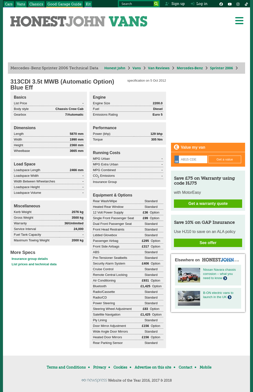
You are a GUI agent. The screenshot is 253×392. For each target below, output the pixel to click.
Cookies (120, 367)
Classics (36, 4)
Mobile (205, 367)
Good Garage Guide (64, 4)
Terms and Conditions (66, 367)
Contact (185, 367)
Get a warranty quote (208, 203)
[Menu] (239, 20)
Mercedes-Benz (190, 68)
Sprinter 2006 (221, 68)
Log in (199, 4)
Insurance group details (30, 259)
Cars (9, 4)
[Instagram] (238, 4)
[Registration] (190, 159)
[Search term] (139, 3)
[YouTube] (229, 4)
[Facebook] (221, 4)
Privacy (99, 367)
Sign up (175, 4)
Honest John (114, 68)
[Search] (156, 3)
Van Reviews (158, 68)
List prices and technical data (34, 264)
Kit (88, 4)
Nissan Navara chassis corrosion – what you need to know (219, 274)
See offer (208, 243)
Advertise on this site (153, 367)
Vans (21, 4)
